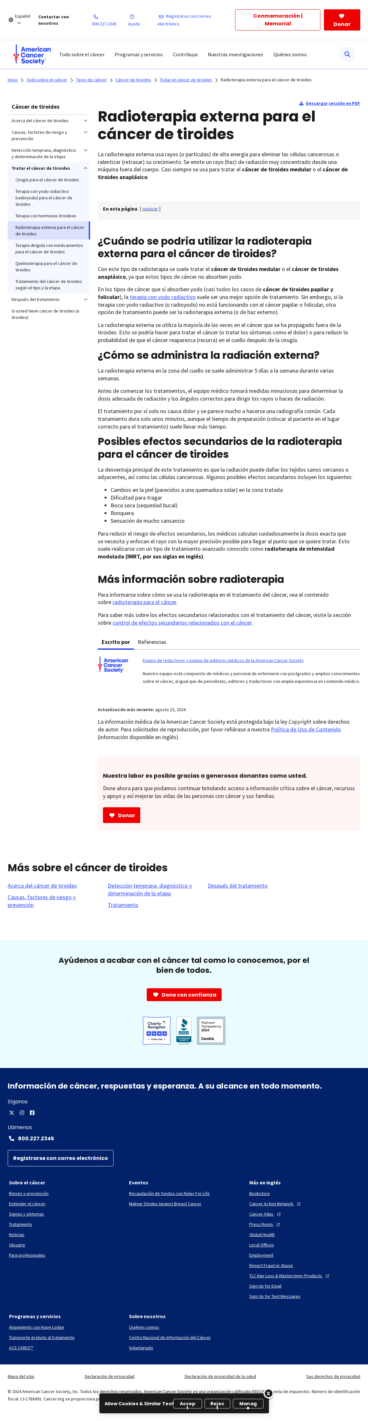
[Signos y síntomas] (26, 1214)
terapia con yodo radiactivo (163, 297)
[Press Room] (265, 1224)
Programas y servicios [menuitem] (139, 54)
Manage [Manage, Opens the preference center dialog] (248, 1404)
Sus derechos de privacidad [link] (333, 1376)
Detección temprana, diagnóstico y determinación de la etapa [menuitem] (44, 153)
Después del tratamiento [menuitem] (36, 299)
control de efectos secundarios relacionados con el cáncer (182, 622)
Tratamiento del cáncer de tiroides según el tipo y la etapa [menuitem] (48, 284)
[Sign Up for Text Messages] (274, 1296)
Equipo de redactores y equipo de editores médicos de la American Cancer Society (223, 660)
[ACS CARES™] (21, 1348)
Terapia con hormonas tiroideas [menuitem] (45, 216)
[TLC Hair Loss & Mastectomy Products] (290, 1276)
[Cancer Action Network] (275, 1204)
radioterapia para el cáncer (144, 602)
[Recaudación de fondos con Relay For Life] (169, 1193)
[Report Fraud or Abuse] (271, 1265)
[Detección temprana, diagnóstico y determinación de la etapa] (154, 889)
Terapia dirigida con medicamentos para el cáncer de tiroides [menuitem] (49, 248)
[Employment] (261, 1255)
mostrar (150, 209)
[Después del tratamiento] (238, 886)
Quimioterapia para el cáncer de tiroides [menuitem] (46, 266)
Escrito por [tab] (116, 642)
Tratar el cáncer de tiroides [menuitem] (41, 168)
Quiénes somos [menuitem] (290, 54)
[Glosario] (17, 1245)
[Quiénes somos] (144, 1327)
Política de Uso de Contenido (306, 729)
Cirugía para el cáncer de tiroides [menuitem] (47, 180)
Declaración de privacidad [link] (109, 1376)
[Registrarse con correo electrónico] (196, 20)
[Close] (268, 1393)
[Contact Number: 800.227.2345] (184, 1138)
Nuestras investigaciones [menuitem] (235, 54)
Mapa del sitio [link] (21, 1376)
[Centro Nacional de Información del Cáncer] (170, 1337)
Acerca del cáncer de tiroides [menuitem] (40, 120)
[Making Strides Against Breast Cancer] (165, 1204)
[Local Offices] (261, 1245)
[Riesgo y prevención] (29, 1193)
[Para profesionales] (27, 1255)
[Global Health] (262, 1234)
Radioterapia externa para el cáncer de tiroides (266, 80)
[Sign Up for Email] (265, 1286)
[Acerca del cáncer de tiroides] (42, 886)
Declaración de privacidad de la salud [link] (220, 1376)
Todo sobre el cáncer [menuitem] (82, 54)
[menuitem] (32, 54)
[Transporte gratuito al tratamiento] (42, 1337)
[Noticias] (16, 1234)
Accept (188, 1404)
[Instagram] (22, 1113)
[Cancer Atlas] (265, 1214)
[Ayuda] (140, 20)
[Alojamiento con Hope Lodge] (36, 1327)
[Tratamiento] (123, 905)
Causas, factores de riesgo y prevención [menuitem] (39, 135)
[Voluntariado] (141, 1348)
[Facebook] (32, 1113)
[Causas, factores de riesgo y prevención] (54, 901)
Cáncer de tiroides (36, 106)
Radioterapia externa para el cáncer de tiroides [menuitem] (49, 230)
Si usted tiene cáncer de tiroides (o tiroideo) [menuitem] (45, 314)
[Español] (26, 20)
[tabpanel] (229, 674)
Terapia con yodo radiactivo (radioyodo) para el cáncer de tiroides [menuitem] (43, 197)
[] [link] (150, 209)
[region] (184, 1403)
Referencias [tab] (152, 642)
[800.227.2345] (110, 20)
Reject (217, 1404)
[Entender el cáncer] (27, 1204)
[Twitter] (11, 1113)
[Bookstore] (259, 1193)
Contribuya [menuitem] (185, 54)
